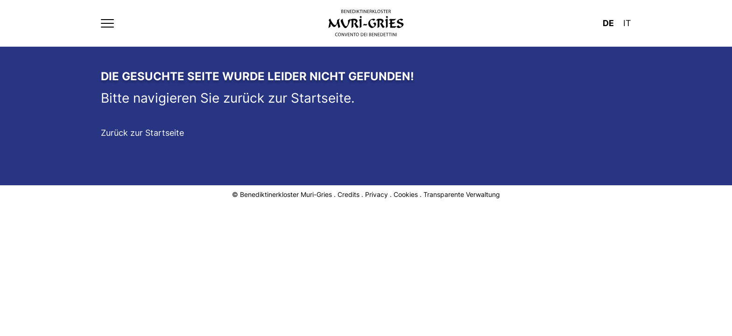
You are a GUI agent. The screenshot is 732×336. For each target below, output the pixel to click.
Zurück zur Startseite (142, 133)
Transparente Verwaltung (461, 194)
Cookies (406, 194)
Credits (348, 194)
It (627, 23)
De (608, 23)
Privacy (376, 194)
